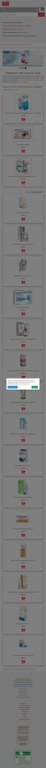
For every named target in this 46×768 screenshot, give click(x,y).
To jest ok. (34, 387)
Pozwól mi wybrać (12, 387)
